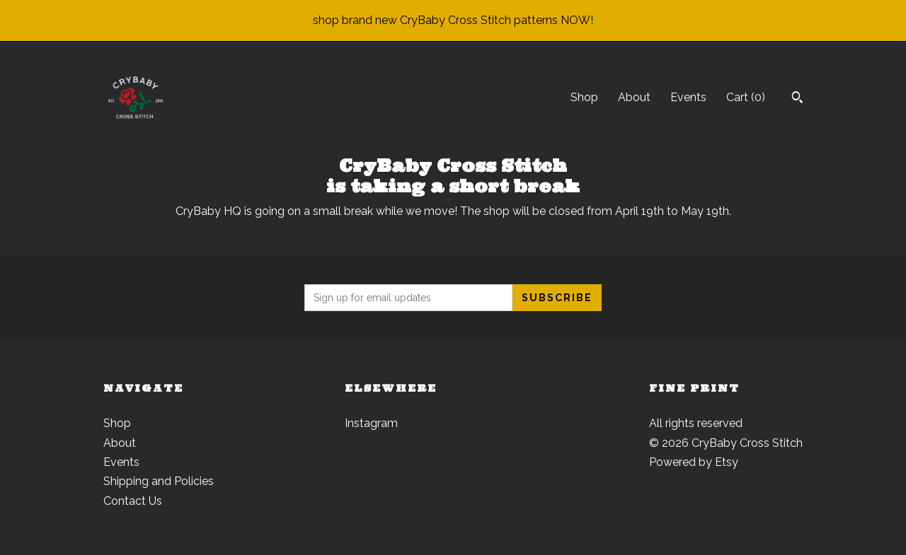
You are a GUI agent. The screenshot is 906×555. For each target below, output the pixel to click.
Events (688, 97)
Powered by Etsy (693, 462)
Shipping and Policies (158, 481)
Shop (584, 97)
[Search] (797, 99)
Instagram (371, 423)
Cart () (745, 97)
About (634, 97)
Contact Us (132, 501)
